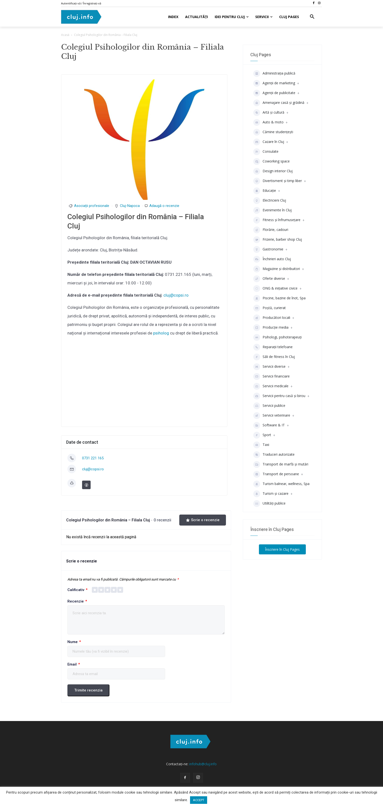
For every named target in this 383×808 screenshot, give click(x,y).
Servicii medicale (270, 386)
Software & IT (269, 425)
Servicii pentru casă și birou (279, 396)
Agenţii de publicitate (274, 93)
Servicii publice (269, 405)
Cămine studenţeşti (273, 132)
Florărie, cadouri (270, 229)
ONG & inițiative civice (275, 288)
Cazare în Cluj (268, 142)
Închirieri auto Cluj (272, 259)
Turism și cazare (270, 493)
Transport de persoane (276, 474)
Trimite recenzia (88, 690)
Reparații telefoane (273, 347)
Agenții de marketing (274, 83)
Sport (262, 435)
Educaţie (264, 190)
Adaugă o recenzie (164, 206)
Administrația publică (274, 73)
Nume (74, 642)
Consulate (265, 151)
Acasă (65, 35)
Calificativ (77, 590)
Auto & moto (268, 122)
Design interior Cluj (273, 171)
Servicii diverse (269, 366)
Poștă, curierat (269, 308)
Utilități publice (269, 503)
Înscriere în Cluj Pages (282, 549)
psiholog (161, 333)
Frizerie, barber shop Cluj (277, 239)
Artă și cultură (268, 112)
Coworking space (271, 161)
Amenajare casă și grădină (278, 102)
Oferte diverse (269, 278)
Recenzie (77, 601)
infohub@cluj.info (203, 764)
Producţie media (270, 327)
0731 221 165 (93, 458)
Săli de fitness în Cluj (274, 357)
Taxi (261, 445)
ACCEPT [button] (198, 800)
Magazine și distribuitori (276, 269)
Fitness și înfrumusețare (276, 220)
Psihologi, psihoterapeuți (277, 337)
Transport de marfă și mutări (280, 464)
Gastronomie (268, 249)
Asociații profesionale (91, 206)
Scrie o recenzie (203, 520)
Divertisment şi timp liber (277, 181)
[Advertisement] (144, 384)
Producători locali (271, 317)
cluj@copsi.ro (176, 295)
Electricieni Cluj (269, 200)
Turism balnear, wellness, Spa (281, 484)
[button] (312, 17)
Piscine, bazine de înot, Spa (279, 298)
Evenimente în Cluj (272, 210)
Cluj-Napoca (130, 206)
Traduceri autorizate (274, 454)
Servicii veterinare (271, 415)
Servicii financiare (271, 376)
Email (73, 664)
